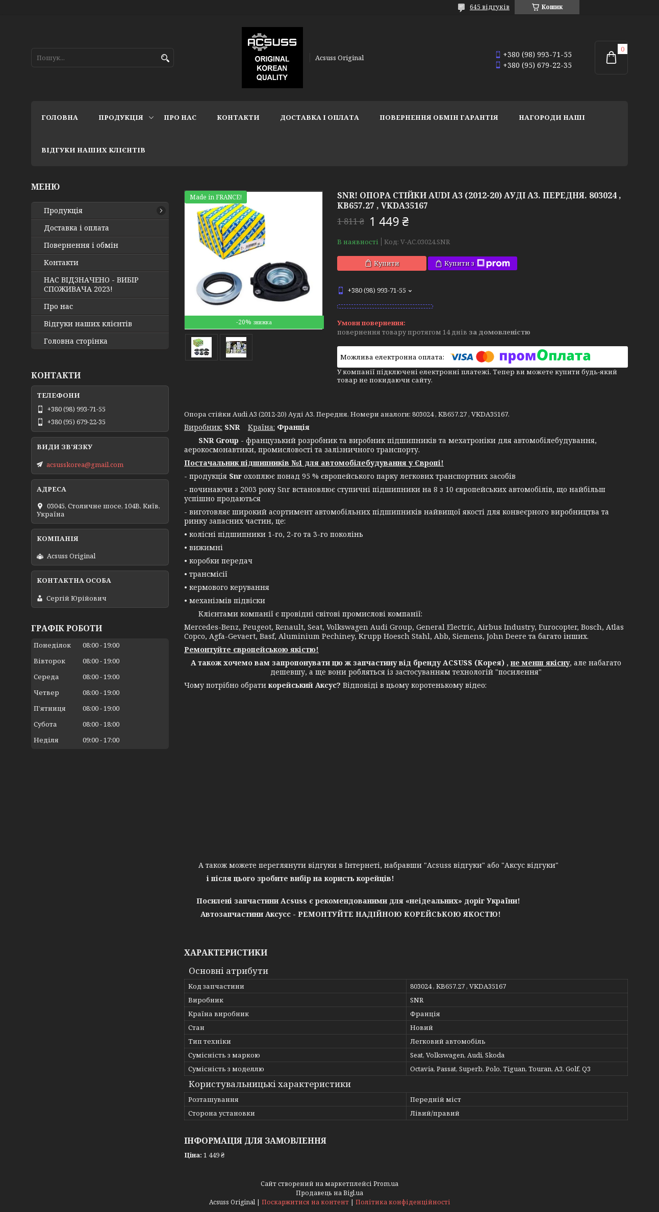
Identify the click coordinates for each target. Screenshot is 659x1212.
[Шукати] (165, 58)
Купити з (477, 263)
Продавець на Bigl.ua (329, 1193)
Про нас (180, 117)
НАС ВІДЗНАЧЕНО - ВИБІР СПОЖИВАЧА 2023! (91, 284)
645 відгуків (490, 7)
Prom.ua (385, 1183)
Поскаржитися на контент (305, 1202)
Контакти (238, 117)
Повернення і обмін (81, 245)
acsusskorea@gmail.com (84, 464)
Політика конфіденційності (403, 1202)
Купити (386, 263)
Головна (59, 117)
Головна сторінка (76, 341)
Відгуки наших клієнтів (93, 149)
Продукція (120, 117)
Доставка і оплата (319, 117)
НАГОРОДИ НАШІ (552, 117)
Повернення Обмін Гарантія (438, 117)
